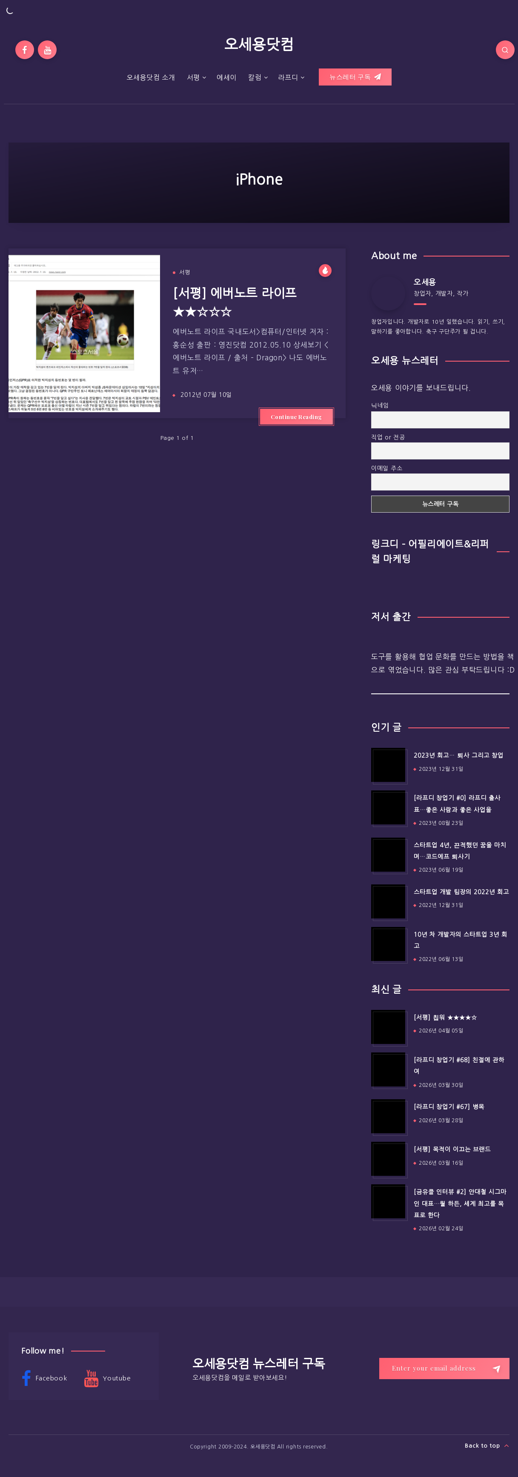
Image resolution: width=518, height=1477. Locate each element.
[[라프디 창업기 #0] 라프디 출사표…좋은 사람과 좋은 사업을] (388, 807)
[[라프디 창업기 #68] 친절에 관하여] (388, 1069)
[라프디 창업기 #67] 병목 (449, 1107)
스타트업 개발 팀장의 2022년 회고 (461, 892)
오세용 (425, 282)
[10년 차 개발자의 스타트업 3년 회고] (388, 944)
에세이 (227, 77)
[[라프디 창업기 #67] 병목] (388, 1116)
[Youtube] (47, 49)
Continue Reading (296, 416)
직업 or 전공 (388, 437)
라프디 (288, 77)
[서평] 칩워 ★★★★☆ (445, 1018)
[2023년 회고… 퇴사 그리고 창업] (388, 765)
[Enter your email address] (444, 1368)
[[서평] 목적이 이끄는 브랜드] (388, 1159)
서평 (193, 77)
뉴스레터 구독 (355, 77)
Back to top (487, 1445)
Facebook (44, 1378)
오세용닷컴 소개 (150, 77)
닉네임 (380, 405)
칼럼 (255, 77)
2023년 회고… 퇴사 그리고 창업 (459, 755)
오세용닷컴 (259, 44)
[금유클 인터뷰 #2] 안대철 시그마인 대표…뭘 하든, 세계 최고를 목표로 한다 (460, 1203)
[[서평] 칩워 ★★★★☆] (388, 1027)
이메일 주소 (387, 468)
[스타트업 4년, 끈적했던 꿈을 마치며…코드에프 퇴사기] (388, 855)
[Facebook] (24, 49)
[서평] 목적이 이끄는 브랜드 (452, 1149)
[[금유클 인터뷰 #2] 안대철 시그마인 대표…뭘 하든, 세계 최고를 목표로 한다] (388, 1201)
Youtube (107, 1378)
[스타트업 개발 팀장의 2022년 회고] (388, 901)
